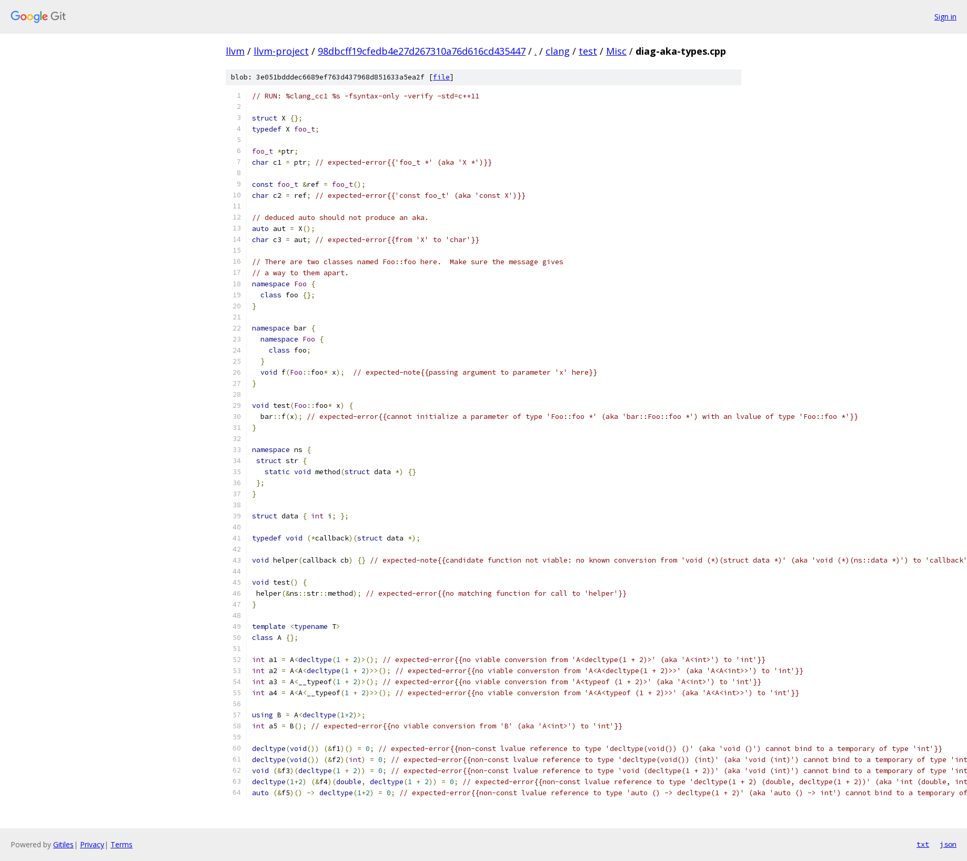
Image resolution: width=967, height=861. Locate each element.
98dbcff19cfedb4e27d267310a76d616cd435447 (422, 51)
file (441, 77)
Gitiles (63, 844)
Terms (121, 844)
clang (558, 51)
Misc (616, 51)
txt (922, 844)
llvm (235, 51)
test (588, 51)
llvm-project (281, 51)
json (948, 844)
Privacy (92, 844)
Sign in (945, 17)
